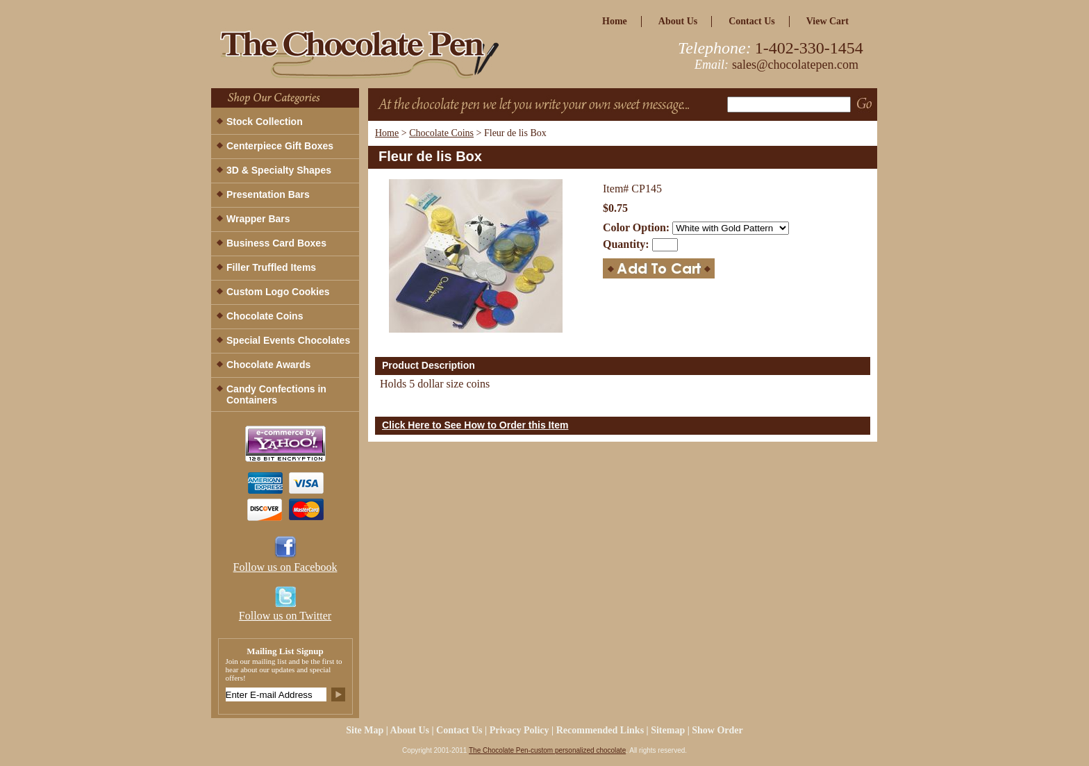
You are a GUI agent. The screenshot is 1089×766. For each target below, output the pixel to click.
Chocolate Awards (268, 364)
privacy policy (519, 730)
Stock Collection (264, 121)
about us (677, 21)
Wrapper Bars (258, 218)
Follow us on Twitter (285, 616)
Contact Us (752, 21)
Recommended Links (600, 730)
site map (364, 730)
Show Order (717, 730)
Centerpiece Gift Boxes (279, 145)
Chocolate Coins (441, 133)
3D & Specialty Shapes (278, 170)
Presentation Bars (268, 194)
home (614, 21)
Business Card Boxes (276, 243)
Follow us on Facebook (285, 567)
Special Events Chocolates (288, 340)
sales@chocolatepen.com (795, 65)
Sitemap (668, 730)
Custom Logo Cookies (278, 291)
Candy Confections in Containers (276, 394)
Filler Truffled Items (271, 267)
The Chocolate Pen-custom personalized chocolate (547, 750)
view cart (827, 21)
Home (387, 133)
